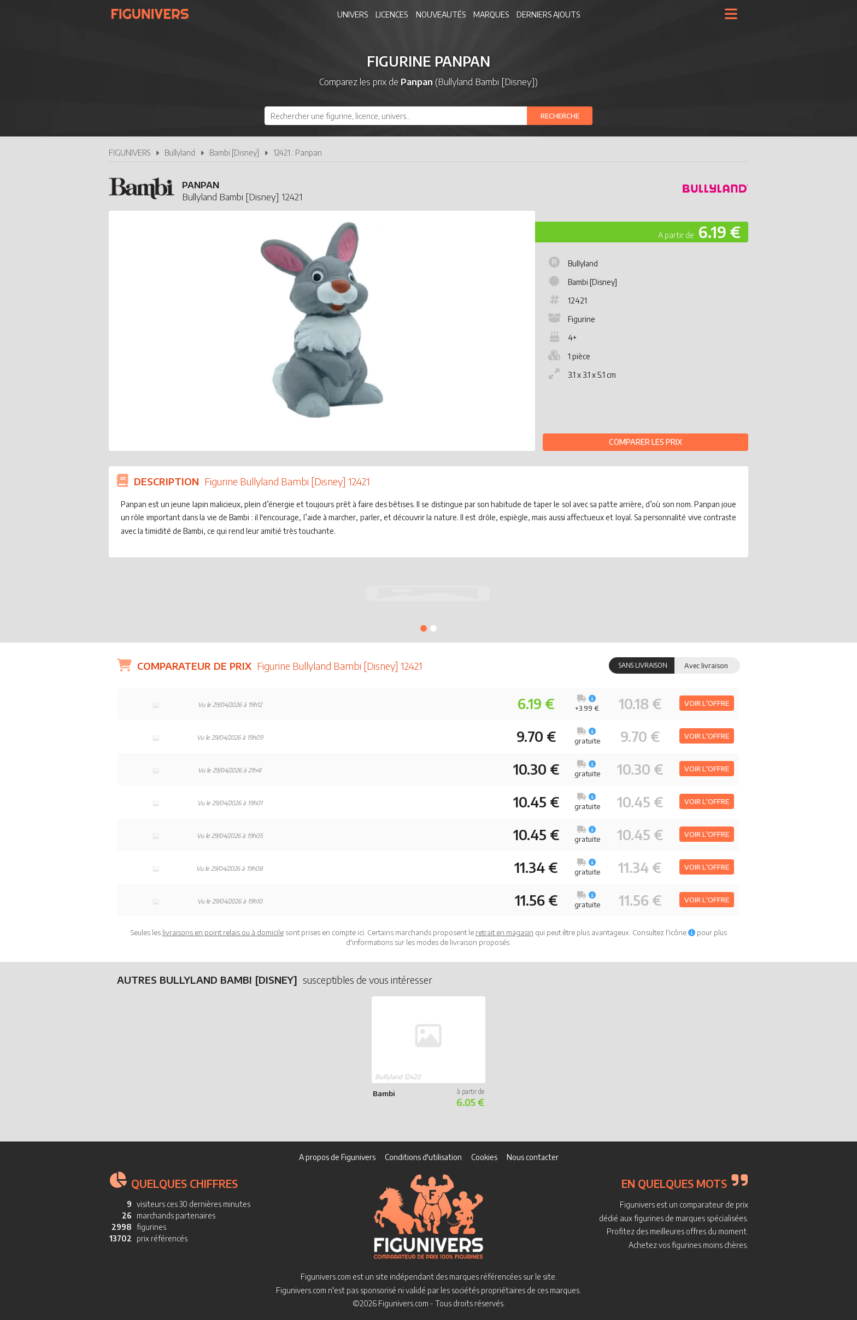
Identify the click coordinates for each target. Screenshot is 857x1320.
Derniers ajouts (548, 14)
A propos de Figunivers (337, 1157)
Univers (352, 14)
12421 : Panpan (297, 152)
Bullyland (180, 152)
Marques (491, 14)
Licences (391, 14)
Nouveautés (441, 14)
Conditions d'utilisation (423, 1157)
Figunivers (154, 14)
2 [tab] (433, 628)
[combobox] (428, 115)
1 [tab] (423, 628)
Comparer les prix (645, 442)
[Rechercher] (559, 115)
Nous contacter (533, 1157)
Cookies (484, 1157)
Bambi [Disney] (234, 152)
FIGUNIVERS (129, 152)
